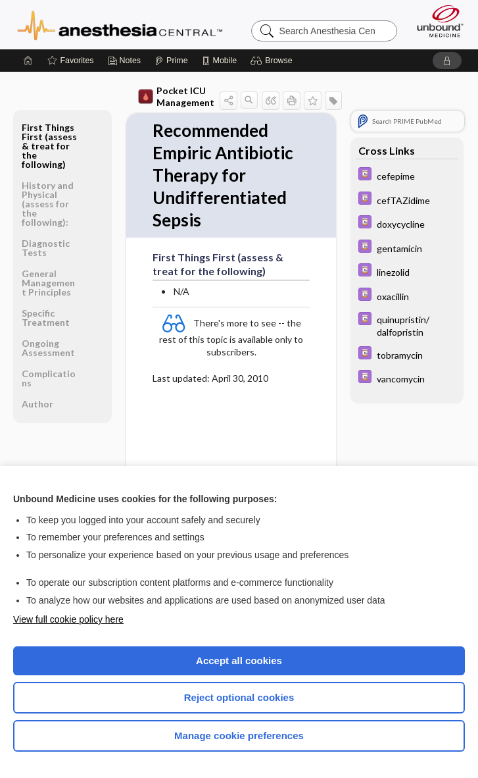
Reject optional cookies (239, 697)
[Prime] (171, 60)
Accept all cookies (239, 660)
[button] (273, 60)
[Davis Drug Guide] (407, 175)
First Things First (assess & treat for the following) (49, 146)
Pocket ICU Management (176, 96)
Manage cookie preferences (239, 735)
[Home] (28, 60)
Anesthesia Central (120, 24)
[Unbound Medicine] (436, 21)
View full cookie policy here (68, 619)
